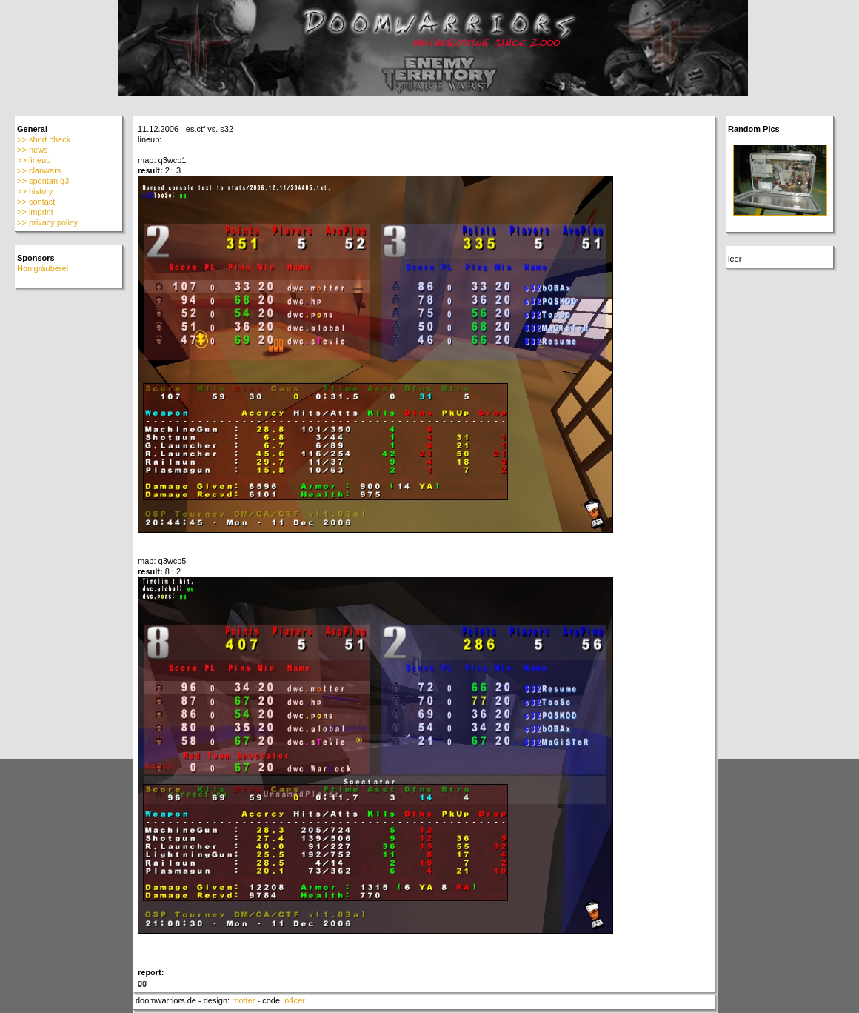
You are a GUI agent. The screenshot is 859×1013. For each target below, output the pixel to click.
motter (243, 1000)
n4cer (294, 1000)
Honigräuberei (42, 268)
